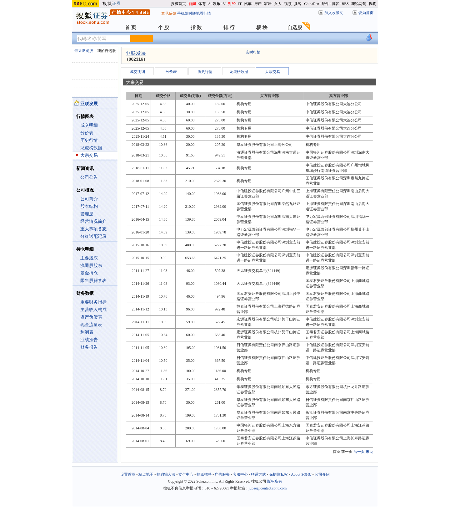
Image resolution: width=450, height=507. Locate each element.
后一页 (359, 451)
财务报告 (89, 347)
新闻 (192, 4)
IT (240, 4)
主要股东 (89, 258)
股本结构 (89, 206)
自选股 (294, 27)
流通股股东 (91, 265)
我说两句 (358, 4)
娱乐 (216, 4)
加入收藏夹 (333, 13)
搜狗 (372, 4)
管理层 (86, 214)
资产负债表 (91, 317)
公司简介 (89, 199)
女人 (278, 4)
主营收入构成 (93, 309)
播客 (298, 4)
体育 (202, 4)
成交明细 (89, 125)
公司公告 (89, 177)
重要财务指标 (93, 302)
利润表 (86, 332)
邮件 (325, 4)
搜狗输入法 (166, 474)
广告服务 (222, 474)
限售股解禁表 (93, 280)
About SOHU (301, 474)
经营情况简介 (93, 221)
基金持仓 (89, 273)
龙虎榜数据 (91, 148)
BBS (345, 4)
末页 (369, 451)
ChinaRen (311, 4)
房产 (258, 4)
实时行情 (253, 52)
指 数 (196, 27)
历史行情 (89, 140)
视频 (288, 4)
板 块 (262, 27)
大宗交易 (89, 155)
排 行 (229, 27)
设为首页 (365, 13)
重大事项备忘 (93, 229)
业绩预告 (89, 339)
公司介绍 (322, 474)
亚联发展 (136, 53)
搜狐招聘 (204, 474)
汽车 (248, 4)
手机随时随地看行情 (194, 13)
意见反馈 (168, 13)
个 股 (163, 27)
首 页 (130, 27)
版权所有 (274, 481)
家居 (268, 4)
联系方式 (258, 474)
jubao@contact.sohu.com (268, 488)
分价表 (86, 133)
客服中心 (240, 474)
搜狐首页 (178, 4)
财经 (232, 4)
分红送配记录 (93, 236)
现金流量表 (91, 324)
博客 (335, 4)
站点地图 (145, 474)
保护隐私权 (278, 474)
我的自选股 (106, 51)
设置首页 (127, 474)
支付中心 (185, 474)
